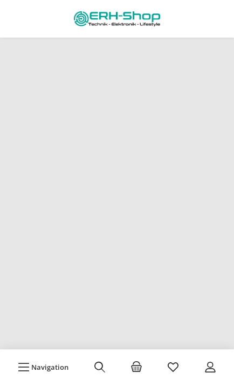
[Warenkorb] (136, 367)
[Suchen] (100, 367)
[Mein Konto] (210, 367)
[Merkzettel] (173, 367)
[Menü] (43, 367)
